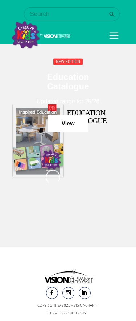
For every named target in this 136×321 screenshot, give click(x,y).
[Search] (112, 14)
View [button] (67, 123)
